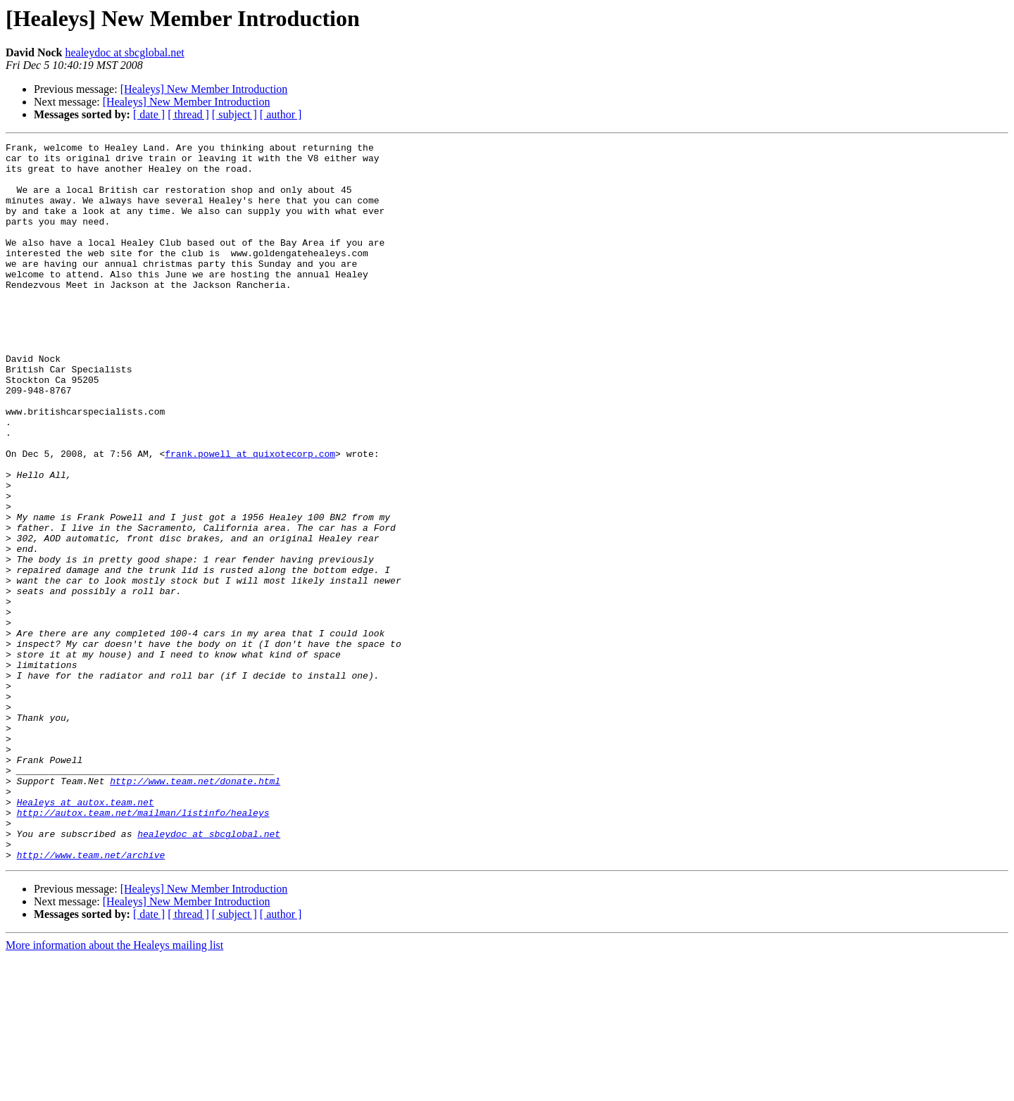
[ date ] (149, 114)
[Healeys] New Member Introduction (204, 89)
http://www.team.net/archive (91, 998)
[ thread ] (188, 114)
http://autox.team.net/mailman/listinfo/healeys (143, 947)
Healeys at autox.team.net (85, 935)
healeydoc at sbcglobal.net (124, 52)
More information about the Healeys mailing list (114, 1089)
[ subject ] (234, 114)
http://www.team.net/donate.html (195, 909)
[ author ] (281, 114)
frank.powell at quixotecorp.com (250, 516)
